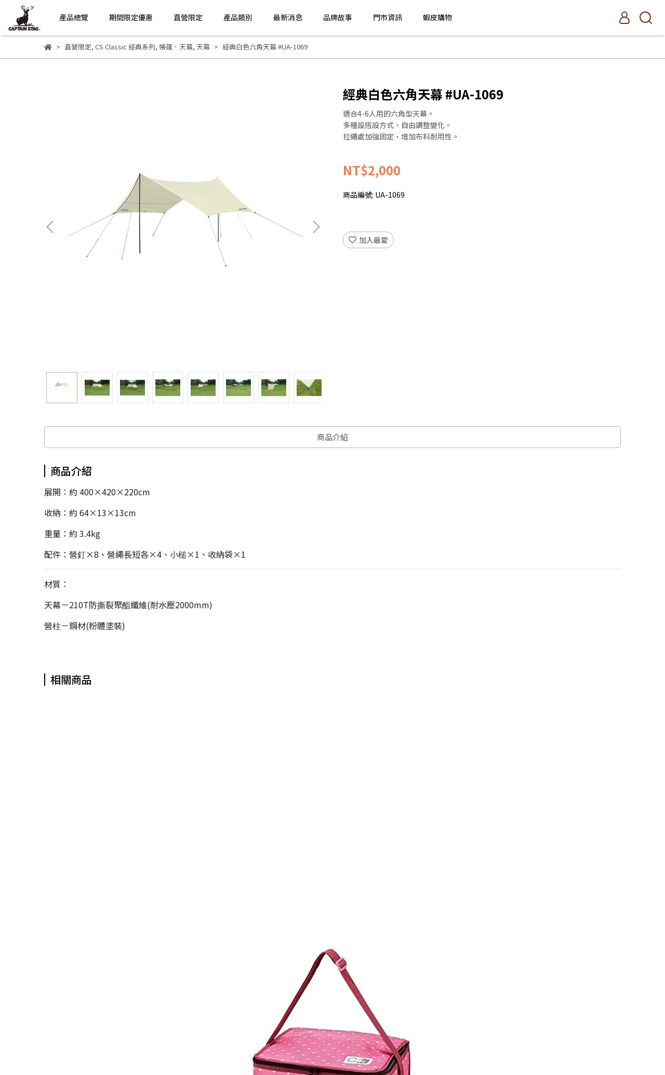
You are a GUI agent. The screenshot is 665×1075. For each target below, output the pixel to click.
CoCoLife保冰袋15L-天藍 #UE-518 (262, 872)
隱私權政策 (187, 961)
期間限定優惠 (131, 17)
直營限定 (188, 17)
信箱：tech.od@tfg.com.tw (90, 1009)
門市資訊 (387, 17)
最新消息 (287, 17)
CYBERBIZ (340, 1048)
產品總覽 (73, 17)
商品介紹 (332, 436)
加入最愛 (368, 240)
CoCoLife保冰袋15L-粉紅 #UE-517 (122, 872)
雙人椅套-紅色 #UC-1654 (543, 867)
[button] (316, 227)
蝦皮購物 (437, 17)
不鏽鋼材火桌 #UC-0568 (403, 867)
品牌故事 (337, 17)
